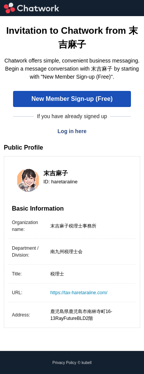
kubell (86, 363)
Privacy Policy (64, 363)
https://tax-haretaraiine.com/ (79, 292)
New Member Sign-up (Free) (72, 99)
